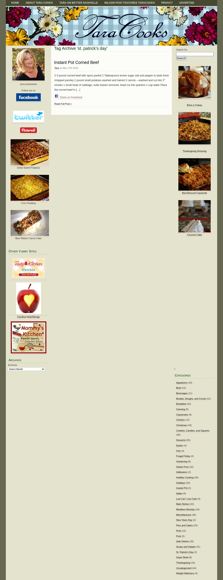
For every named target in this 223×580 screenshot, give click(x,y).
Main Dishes (182, 504)
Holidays (180, 483)
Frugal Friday (183, 456)
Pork (178, 530)
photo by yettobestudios (28, 84)
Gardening (181, 461)
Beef (178, 388)
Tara (56, 68)
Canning (180, 409)
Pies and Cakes (184, 525)
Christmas (181, 425)
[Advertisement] (193, 305)
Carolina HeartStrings (28, 317)
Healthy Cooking (184, 477)
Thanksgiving (183, 562)
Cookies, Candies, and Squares (192, 430)
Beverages (181, 393)
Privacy (167, 2)
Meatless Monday (185, 509)
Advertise (186, 2)
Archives (12, 365)
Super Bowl (182, 557)
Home (15, 2)
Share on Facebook (71, 97)
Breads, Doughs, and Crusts (191, 398)
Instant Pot (181, 488)
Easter (179, 445)
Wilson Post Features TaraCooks (129, 2)
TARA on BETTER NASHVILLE (78, 2)
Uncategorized (184, 568)
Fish (178, 451)
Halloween (181, 472)
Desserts (180, 440)
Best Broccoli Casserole (194, 193)
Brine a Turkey (194, 105)
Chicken (180, 420)
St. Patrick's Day (184, 552)
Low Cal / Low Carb (186, 499)
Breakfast (181, 404)
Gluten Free (182, 467)
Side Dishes (182, 541)
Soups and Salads (185, 546)
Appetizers (181, 382)
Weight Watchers (185, 573)
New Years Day (184, 520)
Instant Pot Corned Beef (76, 62)
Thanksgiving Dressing (195, 151)
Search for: (182, 49)
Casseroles (182, 414)
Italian (179, 493)
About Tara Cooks (39, 2)
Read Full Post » (63, 104)
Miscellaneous (183, 515)
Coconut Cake (194, 235)
